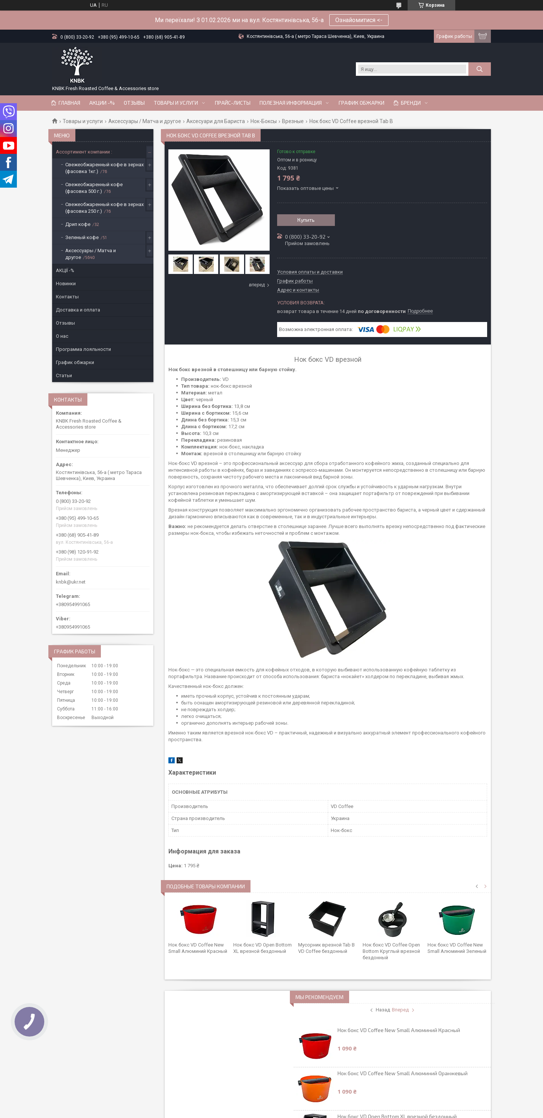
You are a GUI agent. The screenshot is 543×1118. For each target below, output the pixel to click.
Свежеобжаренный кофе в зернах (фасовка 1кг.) (104, 168)
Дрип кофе (77, 224)
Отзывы (134, 102)
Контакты (67, 296)
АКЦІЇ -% (65, 270)
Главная (69, 102)
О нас (62, 336)
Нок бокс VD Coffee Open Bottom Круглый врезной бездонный (391, 951)
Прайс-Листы (232, 102)
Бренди (411, 102)
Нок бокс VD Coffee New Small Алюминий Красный (399, 1030)
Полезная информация (291, 102)
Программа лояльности (83, 349)
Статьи (64, 375)
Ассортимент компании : (84, 152)
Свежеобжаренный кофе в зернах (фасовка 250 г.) (104, 208)
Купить (306, 220)
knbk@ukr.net (71, 582)
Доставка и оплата (78, 310)
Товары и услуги (176, 102)
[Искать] (479, 69)
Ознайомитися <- (358, 20)
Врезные (293, 121)
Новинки (66, 283)
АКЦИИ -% (102, 102)
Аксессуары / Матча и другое (144, 121)
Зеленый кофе (82, 237)
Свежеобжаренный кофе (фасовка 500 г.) (94, 188)
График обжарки (361, 102)
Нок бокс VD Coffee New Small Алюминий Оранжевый (403, 1073)
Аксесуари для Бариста (215, 121)
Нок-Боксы (263, 121)
